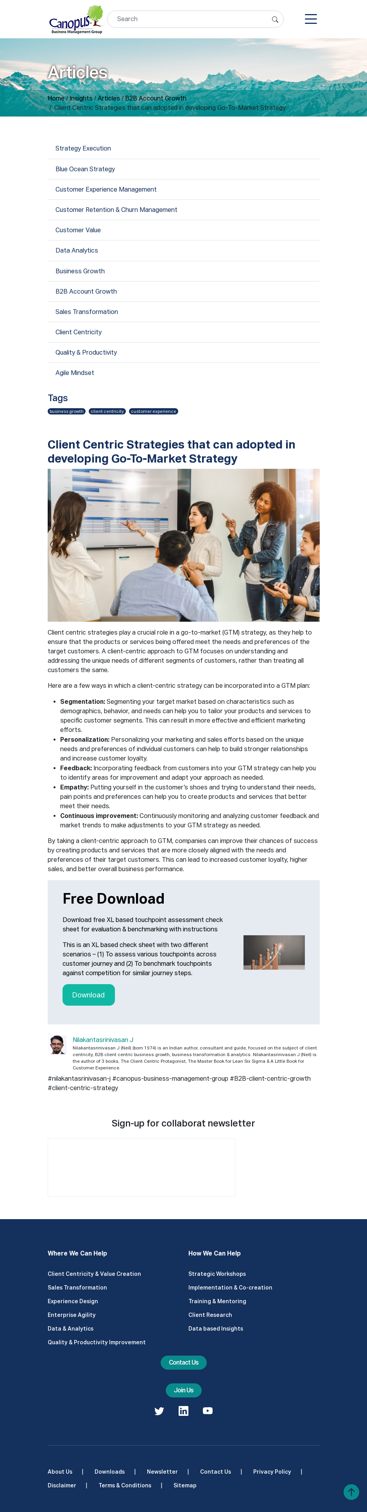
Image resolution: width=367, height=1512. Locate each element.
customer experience (153, 411)
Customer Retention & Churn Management (116, 209)
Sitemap (185, 1485)
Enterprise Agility (72, 1315)
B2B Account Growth (155, 98)
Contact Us (184, 1362)
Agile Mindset (74, 373)
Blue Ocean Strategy (85, 169)
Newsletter (162, 1472)
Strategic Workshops (217, 1274)
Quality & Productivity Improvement (97, 1342)
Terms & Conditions (124, 1485)
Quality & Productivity (86, 352)
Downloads (110, 1472)
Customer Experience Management (106, 189)
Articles (109, 98)
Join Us (183, 1390)
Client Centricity (78, 332)
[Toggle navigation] (311, 19)
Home (56, 98)
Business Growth (80, 271)
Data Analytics (76, 250)
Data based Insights (215, 1328)
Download (88, 995)
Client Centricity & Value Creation (94, 1274)
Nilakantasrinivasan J (103, 1040)
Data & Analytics (70, 1328)
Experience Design (73, 1301)
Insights (81, 98)
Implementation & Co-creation (230, 1287)
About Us (60, 1472)
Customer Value (78, 230)
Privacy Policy (272, 1472)
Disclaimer (62, 1485)
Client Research (210, 1315)
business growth (67, 411)
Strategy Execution (83, 148)
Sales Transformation (86, 312)
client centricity (107, 411)
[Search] (195, 19)
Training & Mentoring (217, 1301)
